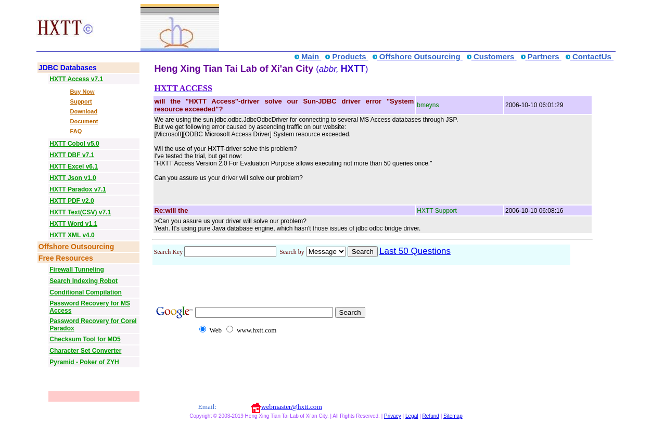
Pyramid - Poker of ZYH (84, 362)
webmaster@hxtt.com (291, 407)
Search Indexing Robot (83, 281)
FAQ (76, 131)
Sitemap (453, 416)
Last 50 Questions (415, 251)
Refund (431, 416)
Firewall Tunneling (76, 269)
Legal (411, 416)
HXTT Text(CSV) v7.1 (80, 212)
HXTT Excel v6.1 (73, 166)
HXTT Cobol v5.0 (74, 143)
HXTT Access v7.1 (76, 79)
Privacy (392, 416)
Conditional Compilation (85, 292)
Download (84, 111)
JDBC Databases (68, 67)
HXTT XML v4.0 (71, 235)
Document (84, 121)
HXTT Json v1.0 (72, 178)
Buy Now (82, 91)
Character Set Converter (85, 350)
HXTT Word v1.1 (73, 223)
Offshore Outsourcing (76, 246)
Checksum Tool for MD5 (84, 339)
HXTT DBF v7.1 (71, 155)
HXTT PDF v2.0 (71, 200)
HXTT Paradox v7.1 (77, 189)
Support (81, 101)
